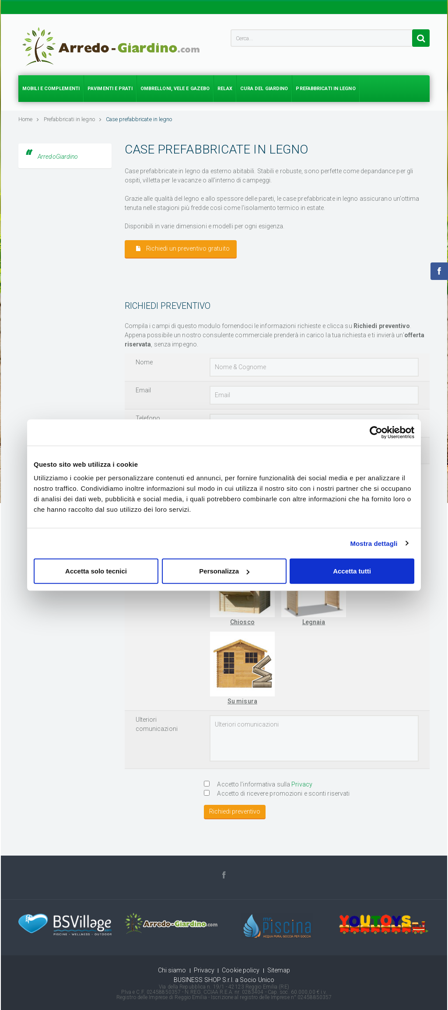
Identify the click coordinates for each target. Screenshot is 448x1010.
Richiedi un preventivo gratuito (183, 248)
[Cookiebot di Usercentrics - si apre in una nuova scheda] (376, 432)
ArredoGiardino (58, 156)
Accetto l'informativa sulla (258, 784)
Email (143, 390)
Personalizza (224, 571)
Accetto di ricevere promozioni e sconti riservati (277, 793)
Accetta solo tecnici (96, 571)
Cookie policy (240, 970)
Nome (144, 362)
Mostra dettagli (373, 543)
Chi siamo (172, 970)
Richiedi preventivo (234, 811)
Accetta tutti (352, 571)
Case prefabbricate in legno (139, 119)
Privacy (301, 784)
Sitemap (278, 970)
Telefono (148, 418)
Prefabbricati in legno (73, 119)
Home (28, 119)
